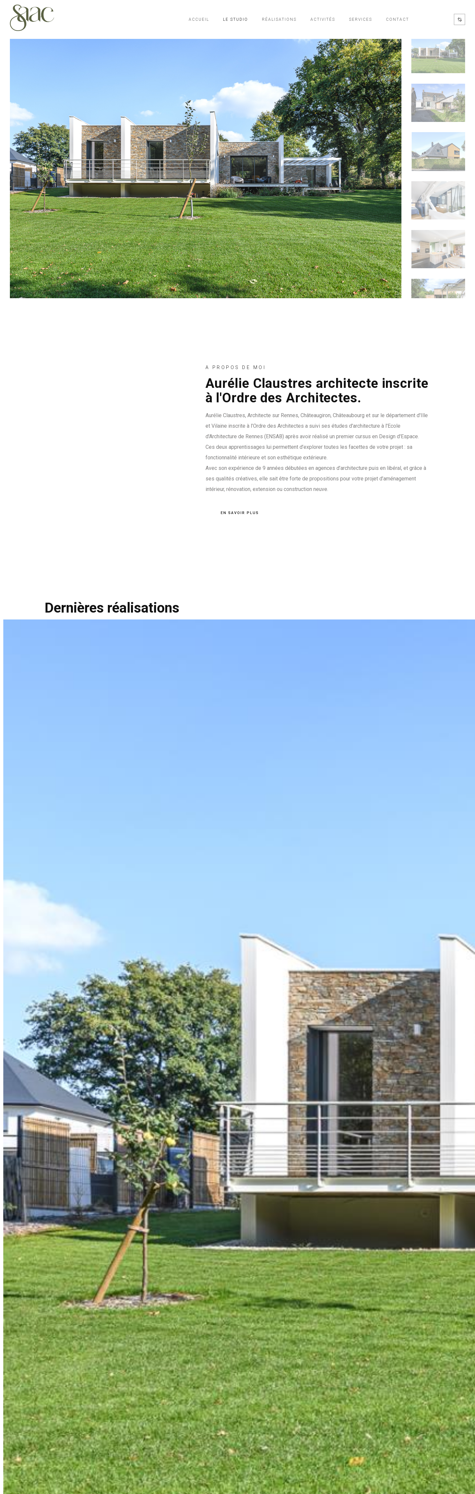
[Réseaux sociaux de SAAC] (459, 19)
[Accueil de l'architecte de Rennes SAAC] (32, 19)
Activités (322, 19)
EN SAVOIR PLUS (240, 513)
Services (360, 19)
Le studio (235, 19)
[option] (205, 166)
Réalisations (279, 19)
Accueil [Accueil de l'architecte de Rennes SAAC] (199, 19)
